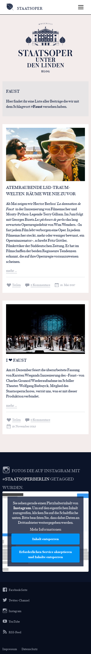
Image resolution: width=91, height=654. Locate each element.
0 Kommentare (40, 419)
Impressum (9, 649)
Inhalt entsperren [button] (45, 539)
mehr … (11, 270)
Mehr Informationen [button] (45, 529)
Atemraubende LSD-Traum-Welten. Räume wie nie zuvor (41, 190)
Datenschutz (29, 649)
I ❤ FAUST (16, 360)
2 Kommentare (40, 284)
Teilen (16, 284)
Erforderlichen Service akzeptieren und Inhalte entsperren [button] (45, 555)
